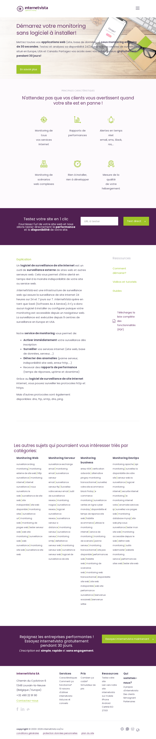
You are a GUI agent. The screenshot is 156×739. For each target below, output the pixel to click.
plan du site (87, 733)
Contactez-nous (27, 700)
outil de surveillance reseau (61, 496)
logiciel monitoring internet (123, 487)
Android (106, 703)
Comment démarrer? (119, 271)
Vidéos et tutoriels (125, 282)
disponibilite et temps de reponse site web (93, 514)
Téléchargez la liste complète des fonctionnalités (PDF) (124, 321)
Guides (117, 291)
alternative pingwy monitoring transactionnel (92, 478)
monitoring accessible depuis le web (123, 536)
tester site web (131, 563)
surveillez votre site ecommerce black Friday (94, 487)
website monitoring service (123, 554)
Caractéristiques (68, 677)
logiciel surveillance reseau (57, 514)
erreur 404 (86, 468)
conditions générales (27, 733)
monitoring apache (123, 464)
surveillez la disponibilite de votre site (125, 473)
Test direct (136, 221)
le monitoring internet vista (123, 500)
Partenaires (129, 701)
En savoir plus (28, 69)
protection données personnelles (60, 733)
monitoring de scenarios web (91, 568)
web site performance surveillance (92, 590)
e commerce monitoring (88, 496)
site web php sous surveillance (124, 523)
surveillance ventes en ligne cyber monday (93, 505)
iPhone (105, 699)
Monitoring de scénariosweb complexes (44, 179)
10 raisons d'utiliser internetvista (65, 692)
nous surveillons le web (26, 491)
